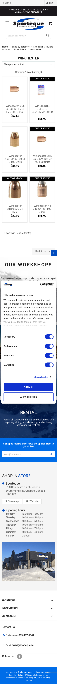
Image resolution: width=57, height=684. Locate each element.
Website (33, 501)
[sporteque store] (28, 561)
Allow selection (28, 396)
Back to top (43, 251)
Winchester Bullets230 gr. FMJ (15, 208)
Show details (41, 377)
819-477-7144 (26, 635)
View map (13, 501)
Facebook (19, 656)
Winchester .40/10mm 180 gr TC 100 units (14, 158)
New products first (28, 65)
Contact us (8, 627)
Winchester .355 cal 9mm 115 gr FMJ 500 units (15, 108)
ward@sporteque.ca (22, 645)
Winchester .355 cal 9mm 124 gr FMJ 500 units (42, 158)
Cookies (28, 680)
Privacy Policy (44, 678)
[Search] (28, 36)
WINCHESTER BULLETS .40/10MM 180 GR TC (42, 110)
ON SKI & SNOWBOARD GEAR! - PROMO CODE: (28, 11)
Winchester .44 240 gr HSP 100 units (42, 208)
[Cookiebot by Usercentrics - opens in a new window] (41, 285)
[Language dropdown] (50, 3)
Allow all (28, 386)
